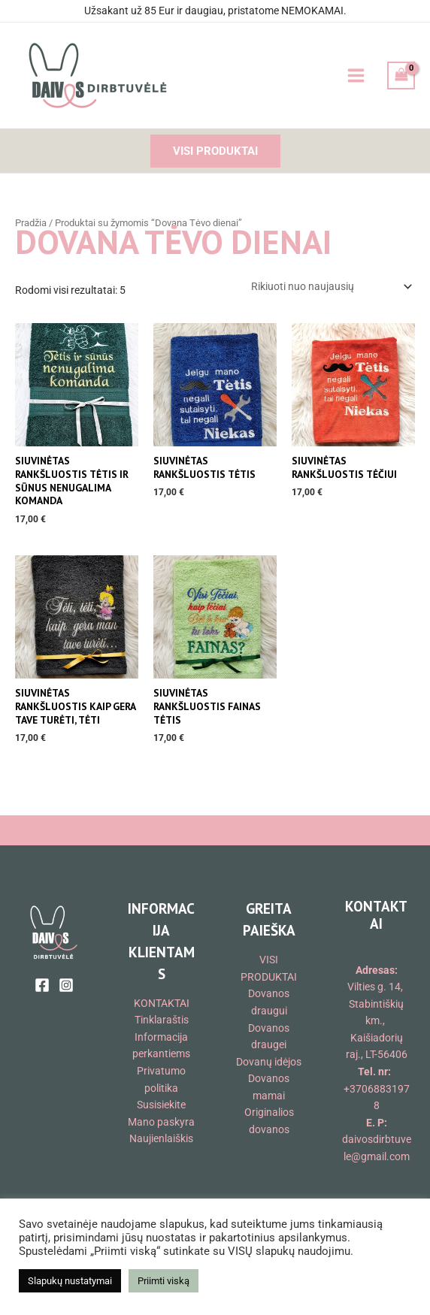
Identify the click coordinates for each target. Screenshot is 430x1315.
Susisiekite (161, 1105)
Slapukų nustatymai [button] (70, 1280)
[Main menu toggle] (355, 75)
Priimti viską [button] (163, 1280)
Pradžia (31, 222)
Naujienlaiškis (161, 1138)
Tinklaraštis (162, 1020)
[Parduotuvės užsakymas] (330, 286)
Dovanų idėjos (268, 1062)
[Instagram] (66, 985)
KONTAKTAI (161, 1003)
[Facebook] (42, 985)
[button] (215, 151)
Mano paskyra (161, 1122)
